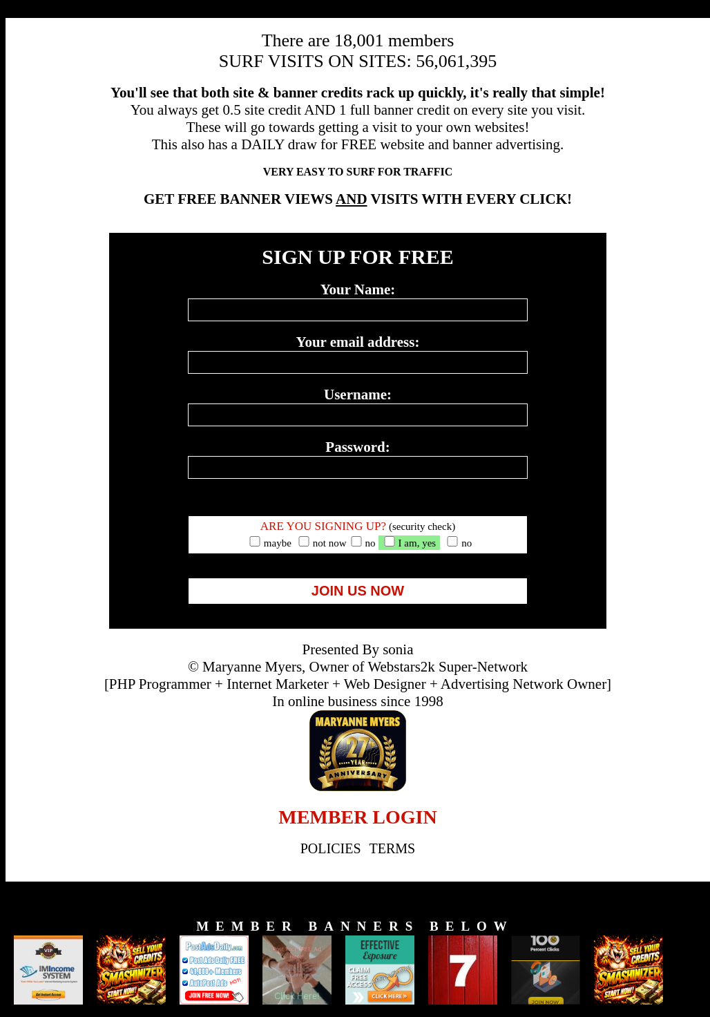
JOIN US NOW (357, 590)
